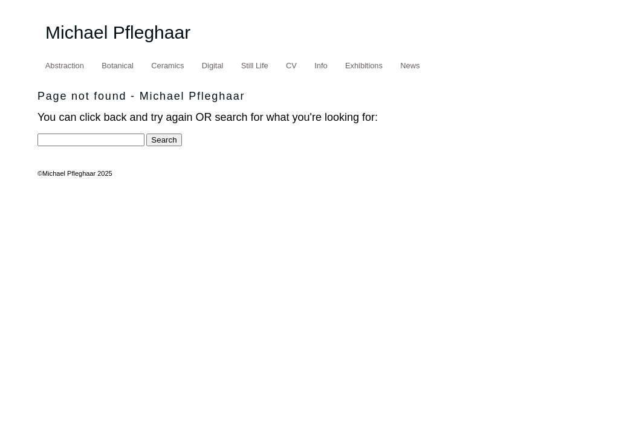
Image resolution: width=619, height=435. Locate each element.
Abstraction (64, 65)
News (410, 65)
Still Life (254, 65)
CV (291, 65)
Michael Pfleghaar (117, 32)
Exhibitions (364, 65)
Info (320, 65)
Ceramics (167, 65)
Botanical (118, 65)
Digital (213, 65)
